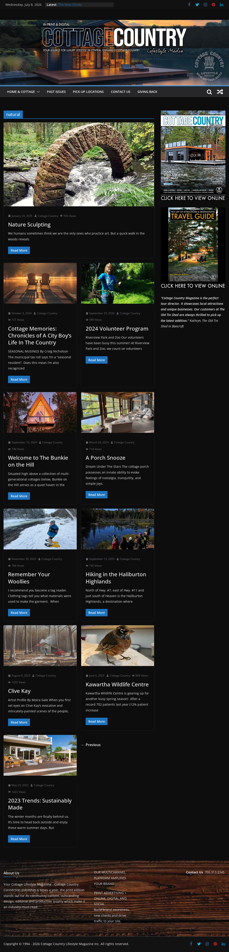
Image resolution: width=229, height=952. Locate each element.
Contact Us (120, 92)
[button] (37, 92)
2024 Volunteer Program (117, 328)
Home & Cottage (21, 92)
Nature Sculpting (29, 224)
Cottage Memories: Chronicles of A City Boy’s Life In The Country (40, 335)
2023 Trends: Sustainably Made (40, 804)
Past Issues (56, 92)
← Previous (91, 744)
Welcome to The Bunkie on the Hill (38, 461)
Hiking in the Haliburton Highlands (116, 577)
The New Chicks (70, 4)
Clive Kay (19, 690)
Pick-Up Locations (88, 92)
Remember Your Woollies (29, 577)
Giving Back (147, 92)
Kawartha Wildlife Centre (117, 684)
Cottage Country (48, 216)
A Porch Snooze (105, 457)
